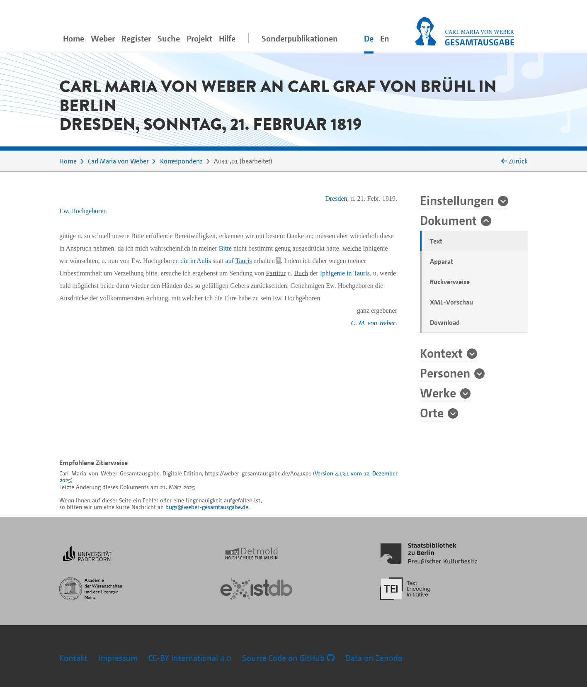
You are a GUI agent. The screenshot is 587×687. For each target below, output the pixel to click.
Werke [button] (438, 392)
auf (239, 260)
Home (73, 38)
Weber (103, 38)
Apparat (441, 261)
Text (436, 241)
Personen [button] (445, 372)
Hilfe (227, 38)
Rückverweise (450, 282)
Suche (169, 38)
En (384, 38)
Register (136, 38)
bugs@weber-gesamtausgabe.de (206, 506)
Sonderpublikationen (300, 38)
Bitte (225, 248)
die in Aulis (195, 260)
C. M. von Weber (373, 322)
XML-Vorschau (451, 302)
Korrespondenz (181, 161)
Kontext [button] (441, 353)
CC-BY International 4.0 (189, 658)
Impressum (118, 658)
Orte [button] (432, 412)
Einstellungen (457, 200)
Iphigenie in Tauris (345, 273)
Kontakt (73, 658)
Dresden (336, 198)
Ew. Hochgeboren (83, 210)
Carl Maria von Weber (118, 161)
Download (445, 322)
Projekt (199, 38)
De (369, 38)
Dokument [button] (448, 220)
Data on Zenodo (374, 658)
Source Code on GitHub (288, 658)
